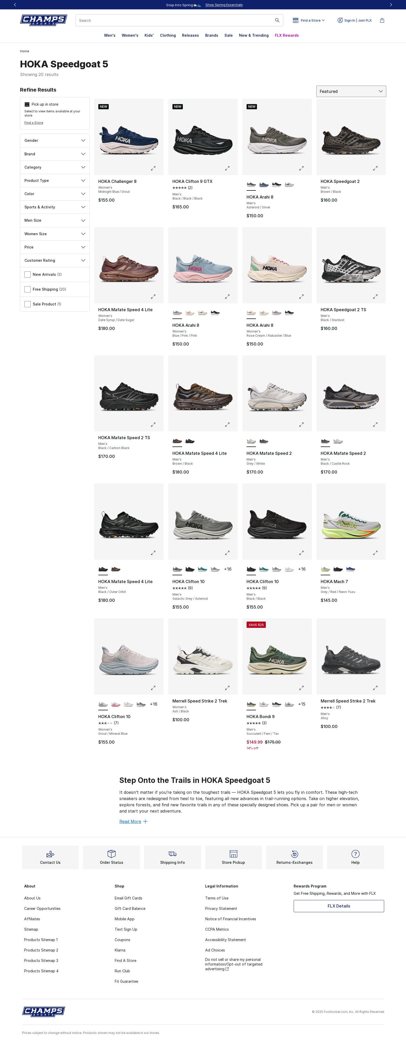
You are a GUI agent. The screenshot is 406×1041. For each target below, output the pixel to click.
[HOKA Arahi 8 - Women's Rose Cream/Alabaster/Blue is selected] (251, 313)
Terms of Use (216, 898)
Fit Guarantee (126, 981)
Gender (55, 140)
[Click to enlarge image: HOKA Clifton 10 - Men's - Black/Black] (305, 553)
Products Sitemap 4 (41, 971)
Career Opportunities (42, 908)
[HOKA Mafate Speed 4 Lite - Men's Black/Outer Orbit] (190, 441)
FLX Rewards (287, 35)
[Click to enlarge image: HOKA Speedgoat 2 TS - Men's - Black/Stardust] (379, 296)
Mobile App (124, 919)
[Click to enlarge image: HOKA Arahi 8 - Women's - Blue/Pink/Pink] (231, 296)
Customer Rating (55, 260)
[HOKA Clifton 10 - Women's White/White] (128, 704)
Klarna (120, 950)
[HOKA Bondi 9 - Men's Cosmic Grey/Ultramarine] (264, 704)
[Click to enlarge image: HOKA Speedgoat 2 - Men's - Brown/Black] (379, 168)
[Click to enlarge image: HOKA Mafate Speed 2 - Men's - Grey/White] (305, 424)
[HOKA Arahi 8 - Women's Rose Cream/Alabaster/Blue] (202, 313)
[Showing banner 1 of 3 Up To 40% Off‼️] (203, 5)
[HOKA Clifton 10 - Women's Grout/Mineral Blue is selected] (103, 704)
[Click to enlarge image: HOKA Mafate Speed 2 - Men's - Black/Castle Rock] (379, 424)
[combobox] (179, 20)
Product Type (55, 180)
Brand (55, 154)
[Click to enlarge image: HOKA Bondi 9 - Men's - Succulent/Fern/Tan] (305, 688)
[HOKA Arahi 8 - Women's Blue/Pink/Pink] (276, 313)
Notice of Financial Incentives (230, 919)
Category (55, 167)
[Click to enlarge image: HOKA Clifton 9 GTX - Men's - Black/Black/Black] (231, 168)
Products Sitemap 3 (41, 960)
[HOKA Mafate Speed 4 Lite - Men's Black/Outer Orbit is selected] (103, 569)
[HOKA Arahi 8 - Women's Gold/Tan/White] (190, 313)
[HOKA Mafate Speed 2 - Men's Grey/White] (338, 441)
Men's (109, 35)
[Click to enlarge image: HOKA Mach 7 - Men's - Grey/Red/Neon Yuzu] (379, 553)
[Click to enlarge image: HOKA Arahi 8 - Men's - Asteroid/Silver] (305, 168)
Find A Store (125, 960)
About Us (32, 898)
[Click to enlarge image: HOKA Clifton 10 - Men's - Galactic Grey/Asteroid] (231, 553)
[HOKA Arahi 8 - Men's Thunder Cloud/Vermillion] (264, 185)
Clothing (168, 35)
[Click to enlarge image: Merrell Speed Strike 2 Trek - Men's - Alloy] (379, 688)
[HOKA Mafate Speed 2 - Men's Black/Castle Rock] (264, 441)
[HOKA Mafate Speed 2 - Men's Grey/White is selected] (251, 441)
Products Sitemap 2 (41, 950)
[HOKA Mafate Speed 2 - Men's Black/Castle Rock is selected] (325, 441)
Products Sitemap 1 (40, 939)
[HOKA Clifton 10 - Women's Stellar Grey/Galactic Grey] (141, 704)
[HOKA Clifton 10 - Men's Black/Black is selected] (251, 569)
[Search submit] (277, 20)
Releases (190, 35)
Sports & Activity (55, 207)
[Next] (391, 4)
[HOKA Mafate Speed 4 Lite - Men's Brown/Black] (116, 569)
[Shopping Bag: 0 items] (382, 20)
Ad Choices (215, 950)
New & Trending (254, 35)
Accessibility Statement (225, 939)
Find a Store (33, 123)
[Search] (179, 20)
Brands (211, 35)
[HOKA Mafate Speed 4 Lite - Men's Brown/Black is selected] (177, 441)
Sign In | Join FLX (355, 20)
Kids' (149, 35)
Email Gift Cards (128, 898)
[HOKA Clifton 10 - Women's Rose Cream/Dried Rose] (116, 704)
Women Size (55, 234)
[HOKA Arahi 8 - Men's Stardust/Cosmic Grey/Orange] (289, 185)
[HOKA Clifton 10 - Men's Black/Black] (190, 569)
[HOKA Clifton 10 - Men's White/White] (289, 569)
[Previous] (15, 4)
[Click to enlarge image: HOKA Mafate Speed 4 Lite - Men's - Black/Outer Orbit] (157, 553)
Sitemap (31, 929)
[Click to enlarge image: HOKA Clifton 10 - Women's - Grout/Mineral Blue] (157, 688)
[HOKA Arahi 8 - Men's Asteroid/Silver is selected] (251, 185)
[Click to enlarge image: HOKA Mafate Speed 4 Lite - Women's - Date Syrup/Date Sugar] (157, 296)
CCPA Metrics (217, 929)
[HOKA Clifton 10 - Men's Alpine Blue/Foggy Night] (202, 569)
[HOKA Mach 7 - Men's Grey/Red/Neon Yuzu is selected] (325, 569)
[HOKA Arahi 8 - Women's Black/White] (215, 313)
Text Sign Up (126, 929)
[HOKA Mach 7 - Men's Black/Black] (338, 569)
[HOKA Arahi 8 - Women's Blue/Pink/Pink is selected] (177, 313)
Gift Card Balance (130, 908)
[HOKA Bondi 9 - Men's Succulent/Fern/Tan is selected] (251, 704)
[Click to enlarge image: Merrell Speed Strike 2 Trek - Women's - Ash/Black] (231, 688)
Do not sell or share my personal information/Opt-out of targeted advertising (233, 964)
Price (55, 247)
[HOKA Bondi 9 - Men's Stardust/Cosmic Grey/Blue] (289, 704)
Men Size (55, 220)
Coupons (122, 939)
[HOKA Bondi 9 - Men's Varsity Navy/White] (276, 704)
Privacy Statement (221, 908)
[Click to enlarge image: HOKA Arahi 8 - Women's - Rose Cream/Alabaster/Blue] (305, 296)
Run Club (122, 971)
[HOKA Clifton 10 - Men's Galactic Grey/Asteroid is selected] (177, 569)
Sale (228, 35)
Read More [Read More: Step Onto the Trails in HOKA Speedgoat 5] (133, 821)
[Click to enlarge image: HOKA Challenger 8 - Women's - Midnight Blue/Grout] (157, 168)
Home (24, 51)
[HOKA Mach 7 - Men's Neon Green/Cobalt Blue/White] (351, 569)
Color (55, 193)
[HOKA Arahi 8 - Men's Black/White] (276, 185)
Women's (130, 35)
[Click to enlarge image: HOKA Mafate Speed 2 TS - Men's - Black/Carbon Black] (157, 424)
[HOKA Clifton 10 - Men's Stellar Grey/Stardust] (215, 569)
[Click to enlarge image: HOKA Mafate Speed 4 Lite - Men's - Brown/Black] (231, 424)
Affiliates (32, 919)
